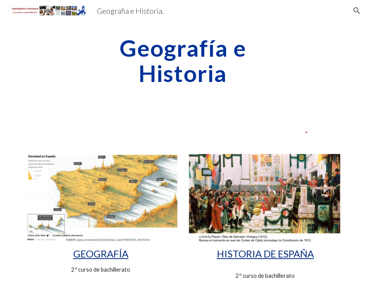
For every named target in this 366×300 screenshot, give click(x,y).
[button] (357, 11)
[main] (183, 60)
